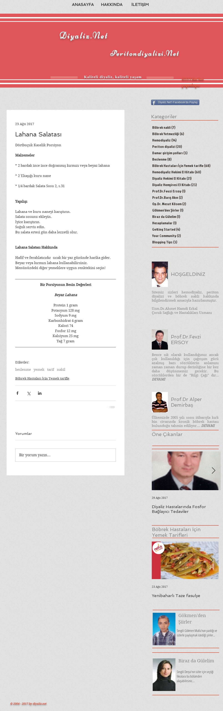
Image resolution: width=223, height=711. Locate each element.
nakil (61, 370)
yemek (39, 370)
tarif (50, 370)
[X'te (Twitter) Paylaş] (28, 393)
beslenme (23, 370)
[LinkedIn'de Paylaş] (40, 393)
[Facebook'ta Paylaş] (17, 393)
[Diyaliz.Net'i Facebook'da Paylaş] (175, 102)
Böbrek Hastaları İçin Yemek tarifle (42, 378)
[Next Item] (213, 470)
